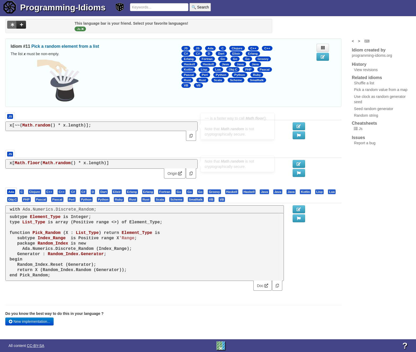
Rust (187, 80)
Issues (358, 137)
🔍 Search (200, 7)
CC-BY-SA (35, 346)
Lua (218, 69)
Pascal (265, 69)
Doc (262, 286)
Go (222, 59)
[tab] (11, 191)
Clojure (237, 48)
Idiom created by (368, 50)
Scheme (236, 80)
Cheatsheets (364, 123)
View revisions (366, 70)
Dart (221, 53)
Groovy (263, 59)
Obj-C (233, 69)
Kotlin (188, 69)
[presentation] (11, 191)
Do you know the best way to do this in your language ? (54, 313)
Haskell (189, 64)
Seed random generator (373, 109)
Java (225, 64)
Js (360, 129)
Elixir (236, 53)
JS (186, 48)
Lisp (204, 69)
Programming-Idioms (63, 7)
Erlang (253, 53)
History (359, 64)
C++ (253, 48)
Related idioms (367, 77)
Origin (174, 173)
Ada (210, 48)
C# (186, 53)
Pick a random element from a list (65, 46)
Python (221, 75)
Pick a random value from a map (381, 90)
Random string (366, 115)
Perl (205, 75)
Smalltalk (257, 80)
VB (186, 85)
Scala (218, 80)
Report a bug (364, 143)
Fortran (207, 59)
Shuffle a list (364, 83)
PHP (248, 69)
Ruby (257, 75)
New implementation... (29, 321)
